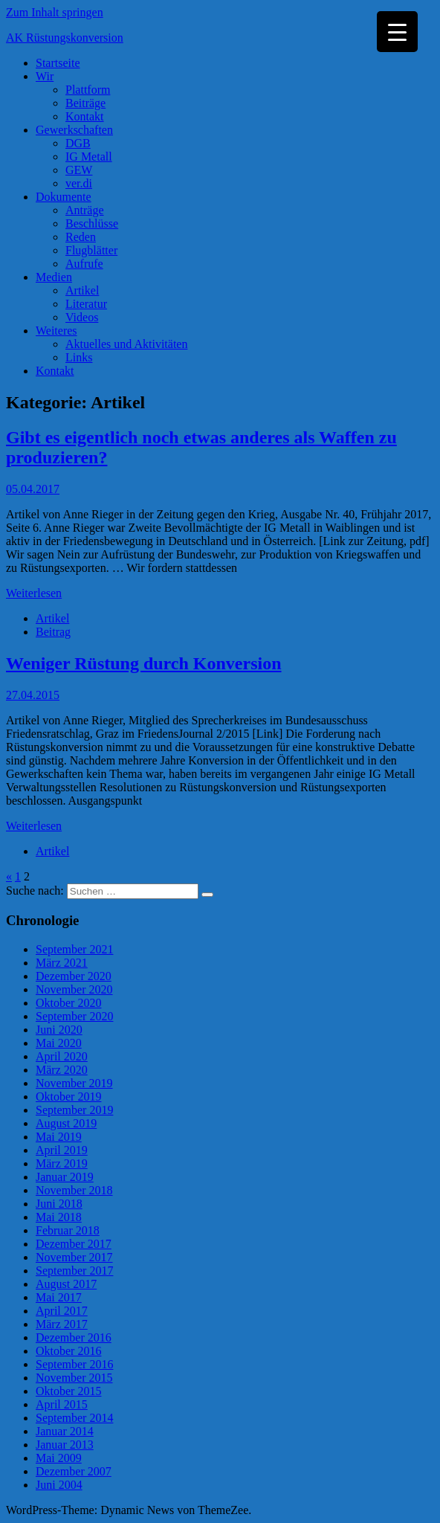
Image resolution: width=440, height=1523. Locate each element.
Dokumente (63, 196)
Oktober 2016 (68, 1351)
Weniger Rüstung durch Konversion (144, 663)
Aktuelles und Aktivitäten (126, 344)
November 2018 (74, 1190)
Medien (54, 277)
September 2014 (74, 1417)
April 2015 (62, 1404)
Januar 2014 (65, 1431)
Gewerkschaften (74, 129)
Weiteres (56, 330)
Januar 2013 (65, 1444)
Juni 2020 (59, 1029)
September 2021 (74, 949)
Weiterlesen (34, 593)
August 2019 (66, 1123)
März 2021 (62, 962)
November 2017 (74, 1257)
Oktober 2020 (68, 1002)
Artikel (82, 290)
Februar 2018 (68, 1230)
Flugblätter (91, 250)
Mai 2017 (59, 1297)
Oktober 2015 (68, 1391)
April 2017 (62, 1310)
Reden (80, 237)
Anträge (84, 210)
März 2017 (62, 1324)
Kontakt (84, 116)
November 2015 (74, 1377)
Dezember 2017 (73, 1243)
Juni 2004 (59, 1484)
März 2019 (62, 1163)
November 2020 (74, 989)
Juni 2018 (59, 1203)
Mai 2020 (59, 1043)
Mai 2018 (59, 1217)
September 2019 (74, 1110)
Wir (45, 76)
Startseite (58, 63)
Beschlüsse (91, 223)
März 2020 (62, 1069)
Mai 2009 (59, 1458)
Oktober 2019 (68, 1096)
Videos (81, 317)
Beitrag (53, 631)
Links (78, 357)
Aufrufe (84, 263)
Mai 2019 (59, 1136)
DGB (78, 143)
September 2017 (74, 1270)
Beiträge (85, 103)
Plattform (87, 89)
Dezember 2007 (73, 1471)
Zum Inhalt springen (54, 12)
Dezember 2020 (73, 976)
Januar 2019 (65, 1177)
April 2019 (62, 1150)
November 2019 (74, 1083)
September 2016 (74, 1364)
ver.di (78, 183)
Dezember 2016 (73, 1337)
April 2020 (62, 1056)
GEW (78, 170)
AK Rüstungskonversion (64, 37)
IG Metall (88, 156)
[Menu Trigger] (397, 31)
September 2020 (74, 1016)
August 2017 (66, 1284)
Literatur (86, 303)
